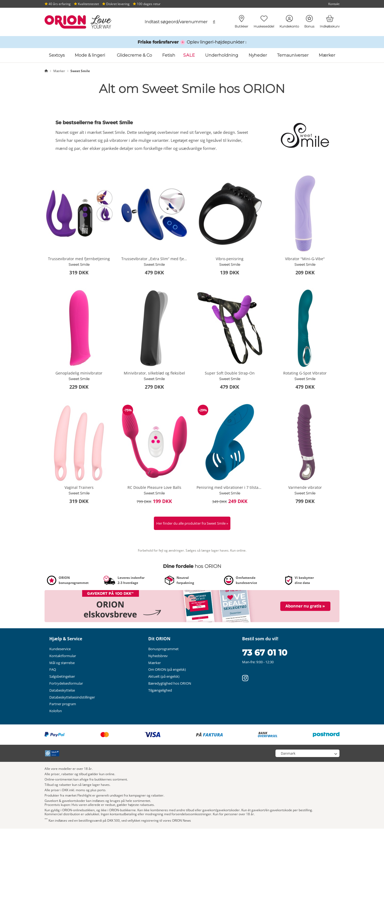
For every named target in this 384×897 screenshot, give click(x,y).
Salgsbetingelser (62, 676)
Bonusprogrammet (163, 648)
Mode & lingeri (90, 55)
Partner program (62, 703)
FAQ (52, 669)
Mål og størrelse (62, 662)
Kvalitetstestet (86, 4)
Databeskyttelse (62, 690)
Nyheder (258, 55)
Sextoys (57, 55)
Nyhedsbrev (158, 655)
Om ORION (167, 669)
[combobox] (175, 22)
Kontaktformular (62, 655)
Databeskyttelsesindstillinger (72, 697)
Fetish (168, 55)
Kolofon (55, 710)
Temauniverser (293, 55)
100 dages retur (147, 4)
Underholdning (221, 55)
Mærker (327, 55)
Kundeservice (60, 648)
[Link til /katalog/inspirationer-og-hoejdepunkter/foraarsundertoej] (192, 42)
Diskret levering (116, 4)
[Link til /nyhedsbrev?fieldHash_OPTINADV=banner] (192, 605)
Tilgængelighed (160, 690)
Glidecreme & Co (134, 55)
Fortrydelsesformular (66, 683)
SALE (189, 55)
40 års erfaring (58, 4)
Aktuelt (163, 676)
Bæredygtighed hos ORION (169, 683)
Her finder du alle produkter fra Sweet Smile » (192, 523)
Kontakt (333, 4)
